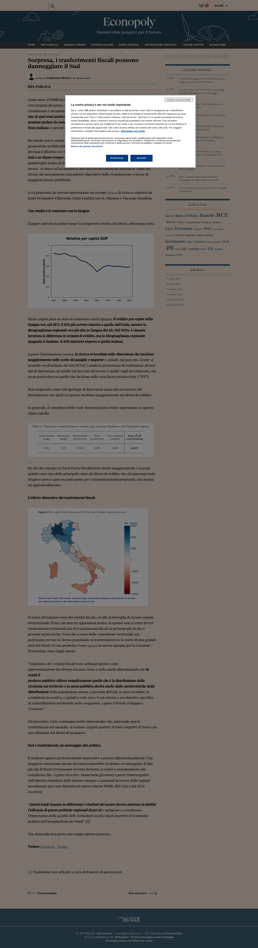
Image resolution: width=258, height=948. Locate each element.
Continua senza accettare (178, 99)
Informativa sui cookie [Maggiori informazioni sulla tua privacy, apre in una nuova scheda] (133, 131)
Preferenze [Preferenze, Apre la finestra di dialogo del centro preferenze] (117, 158)
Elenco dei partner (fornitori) (87, 146)
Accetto (141, 158)
